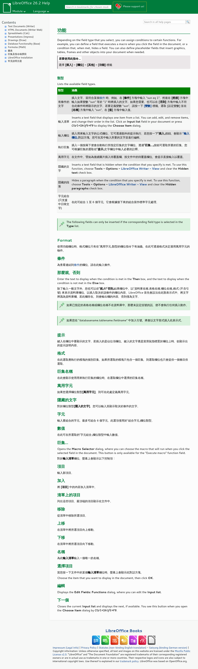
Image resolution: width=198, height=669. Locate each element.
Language (39, 11)
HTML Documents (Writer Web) (25, 29)
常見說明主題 (15, 61)
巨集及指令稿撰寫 (17, 54)
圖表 (10, 50)
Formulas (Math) (17, 47)
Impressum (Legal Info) (66, 647)
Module (17, 11)
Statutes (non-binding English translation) (122, 647)
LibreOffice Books (123, 630)
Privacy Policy (89, 647)
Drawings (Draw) (17, 40)
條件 (102, 98)
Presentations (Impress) (21, 36)
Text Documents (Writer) (21, 26)
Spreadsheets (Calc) (18, 33)
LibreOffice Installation (20, 57)
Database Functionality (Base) (24, 43)
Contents (9, 22)
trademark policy (129, 661)
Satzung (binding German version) (168, 647)
